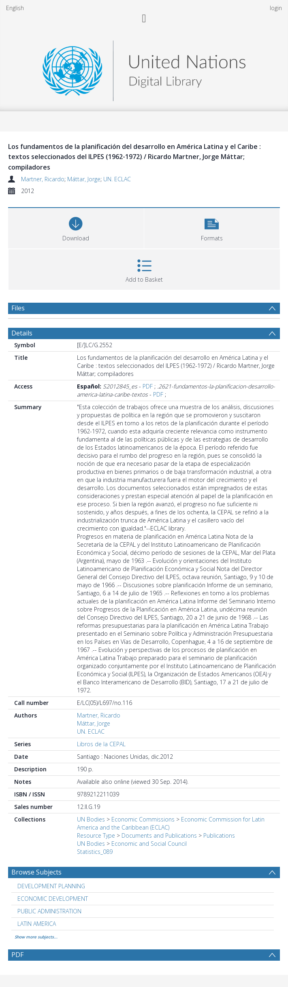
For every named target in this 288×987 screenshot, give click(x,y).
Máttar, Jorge (83, 179)
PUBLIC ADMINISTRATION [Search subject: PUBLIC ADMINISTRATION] (49, 911)
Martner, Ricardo (42, 179)
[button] (212, 227)
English (15, 8)
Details (21, 333)
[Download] (76, 227)
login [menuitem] (276, 8)
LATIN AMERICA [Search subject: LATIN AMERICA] (36, 924)
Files (18, 308)
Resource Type (96, 835)
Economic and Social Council (149, 843)
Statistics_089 (95, 851)
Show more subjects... (36, 937)
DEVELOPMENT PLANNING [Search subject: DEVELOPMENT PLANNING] (51, 886)
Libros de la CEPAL (101, 744)
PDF (148, 386)
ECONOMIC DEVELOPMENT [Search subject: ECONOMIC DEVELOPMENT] (52, 898)
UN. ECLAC (117, 179)
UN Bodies (91, 819)
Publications (219, 835)
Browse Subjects (36, 872)
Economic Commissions (143, 819)
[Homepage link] (143, 68)
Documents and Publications (159, 835)
